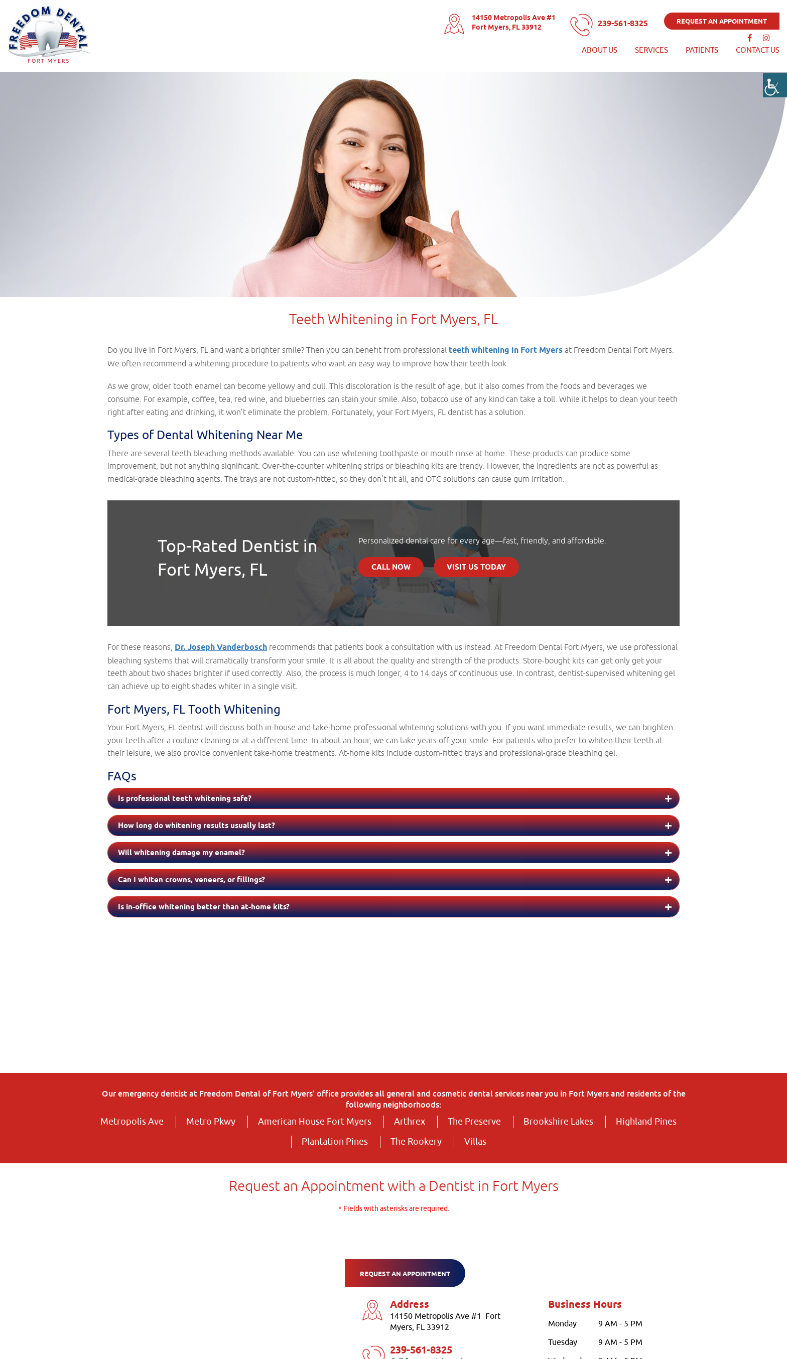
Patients (702, 49)
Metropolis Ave (132, 1121)
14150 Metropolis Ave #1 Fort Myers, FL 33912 (504, 22)
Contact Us (757, 49)
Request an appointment (722, 20)
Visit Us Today (476, 568)
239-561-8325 (619, 23)
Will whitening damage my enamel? (181, 853)
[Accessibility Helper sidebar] (775, 85)
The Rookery (416, 1141)
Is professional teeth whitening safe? (184, 799)
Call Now (391, 568)
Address (409, 1305)
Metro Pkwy (210, 1121)
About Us (599, 49)
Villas (475, 1141)
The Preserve (474, 1121)
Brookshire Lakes (558, 1121)
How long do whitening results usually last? (196, 826)
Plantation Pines (335, 1141)
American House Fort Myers (314, 1121)
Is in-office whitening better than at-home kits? (204, 907)
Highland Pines (646, 1121)
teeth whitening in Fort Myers (506, 350)
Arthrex (409, 1121)
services (651, 49)
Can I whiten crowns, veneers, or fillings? (191, 880)
